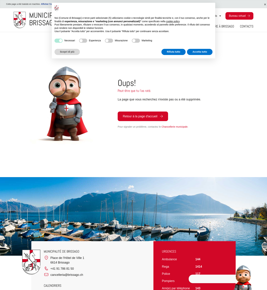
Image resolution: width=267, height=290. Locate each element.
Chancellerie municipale (175, 126)
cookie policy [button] (172, 21)
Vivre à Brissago (222, 26)
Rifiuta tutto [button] (173, 51)
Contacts (246, 26)
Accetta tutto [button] (199, 51)
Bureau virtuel (237, 15)
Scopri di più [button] (67, 51)
